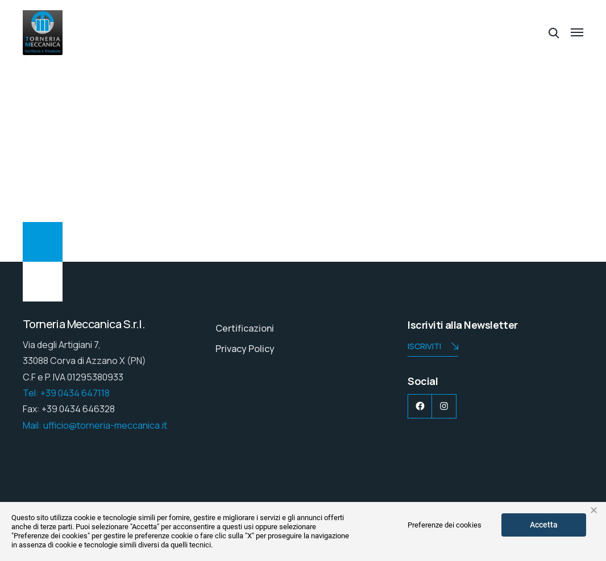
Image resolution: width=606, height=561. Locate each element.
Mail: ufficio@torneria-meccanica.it (95, 425)
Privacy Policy (245, 348)
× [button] (593, 510)
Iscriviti (433, 347)
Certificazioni (244, 328)
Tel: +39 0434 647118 (66, 393)
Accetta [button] (544, 524)
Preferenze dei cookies (445, 525)
